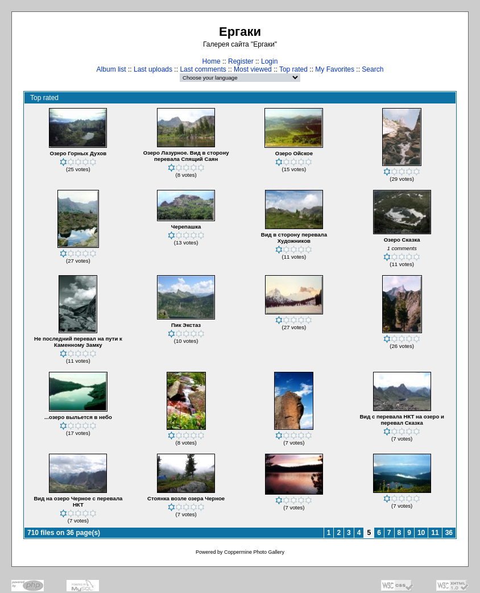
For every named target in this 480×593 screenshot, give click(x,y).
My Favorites (334, 69)
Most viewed (253, 69)
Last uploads (153, 69)
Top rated (293, 69)
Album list (111, 69)
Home (211, 61)
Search (372, 69)
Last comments (203, 69)
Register (241, 61)
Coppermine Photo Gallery (254, 552)
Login (269, 61)
